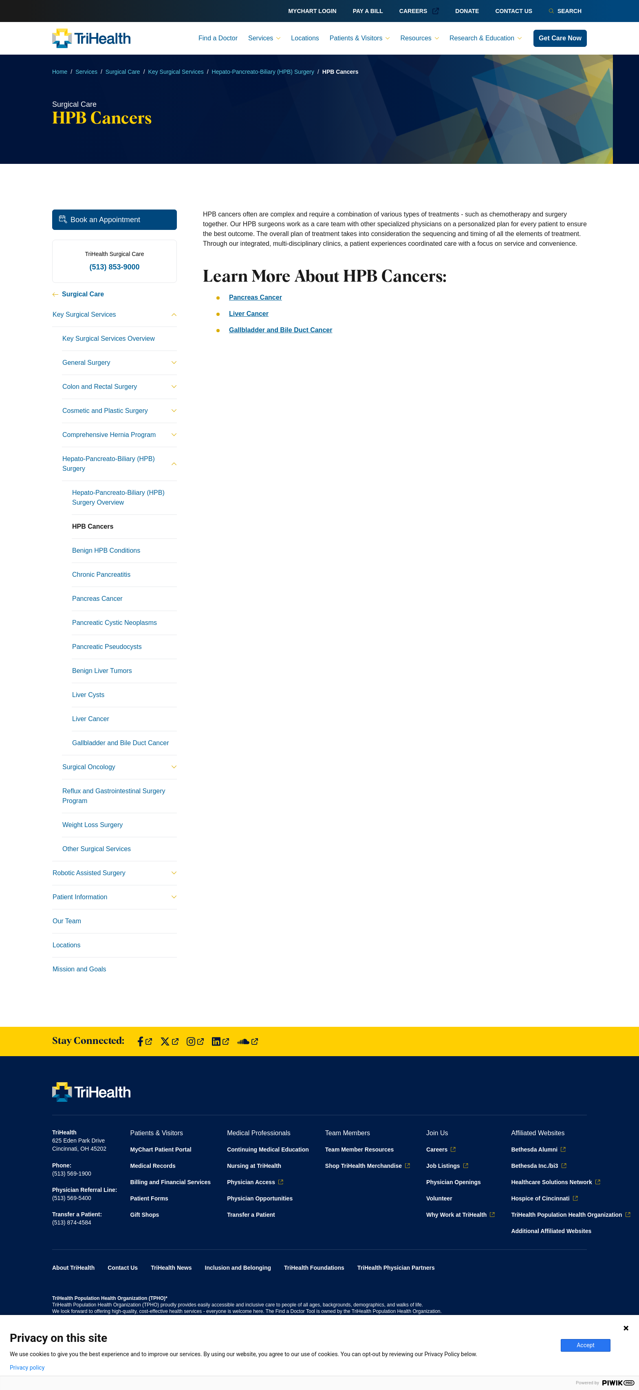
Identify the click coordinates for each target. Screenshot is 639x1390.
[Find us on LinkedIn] (220, 1041)
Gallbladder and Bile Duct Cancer (280, 330)
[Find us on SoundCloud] (247, 1041)
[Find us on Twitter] (169, 1041)
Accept (586, 1345)
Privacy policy (27, 1367)
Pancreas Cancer (255, 297)
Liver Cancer (249, 313)
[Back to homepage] (91, 38)
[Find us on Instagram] (195, 1041)
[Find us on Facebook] (144, 1041)
